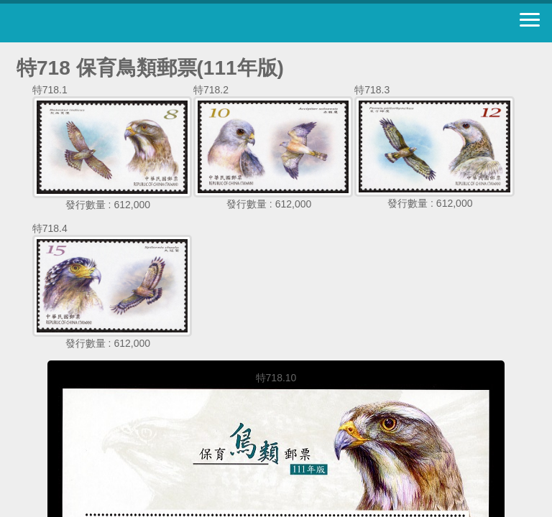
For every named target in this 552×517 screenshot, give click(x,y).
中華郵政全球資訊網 (90, 23)
